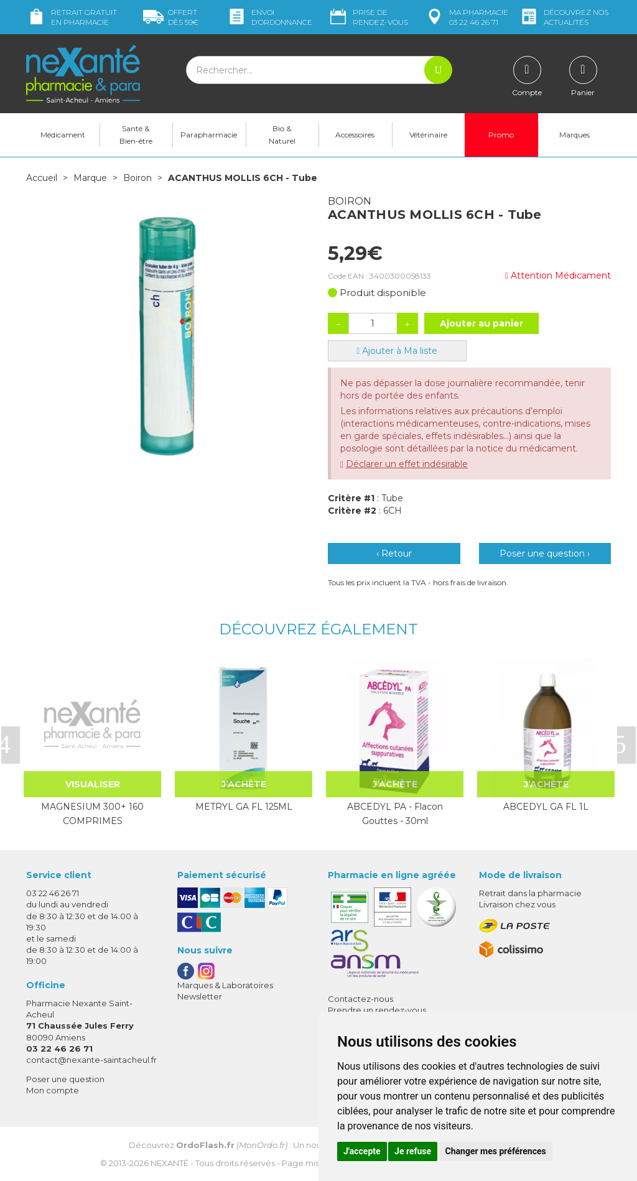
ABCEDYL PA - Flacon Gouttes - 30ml (395, 813)
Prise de (368, 17)
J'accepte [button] (362, 1151)
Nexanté (169, 1163)
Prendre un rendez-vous (377, 1010)
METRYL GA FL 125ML (243, 806)
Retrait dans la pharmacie (530, 893)
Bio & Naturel (282, 135)
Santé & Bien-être (135, 135)
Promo (501, 134)
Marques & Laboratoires (225, 985)
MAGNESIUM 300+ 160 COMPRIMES (92, 813)
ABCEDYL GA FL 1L (545, 806)
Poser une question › (545, 553)
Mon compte (52, 1090)
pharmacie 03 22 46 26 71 (466, 17)
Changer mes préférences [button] (495, 1151)
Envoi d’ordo (269, 17)
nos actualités (563, 17)
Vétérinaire (428, 134)
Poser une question (65, 1079)
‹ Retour (394, 553)
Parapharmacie (208, 134)
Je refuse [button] (412, 1151)
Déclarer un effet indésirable (407, 464)
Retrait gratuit (71, 17)
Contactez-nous (360, 999)
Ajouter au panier (481, 323)
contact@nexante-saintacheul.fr (91, 1059)
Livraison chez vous (517, 904)
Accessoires (354, 134)
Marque (90, 177)
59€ (170, 17)
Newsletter (199, 996)
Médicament (62, 134)
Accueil (41, 177)
